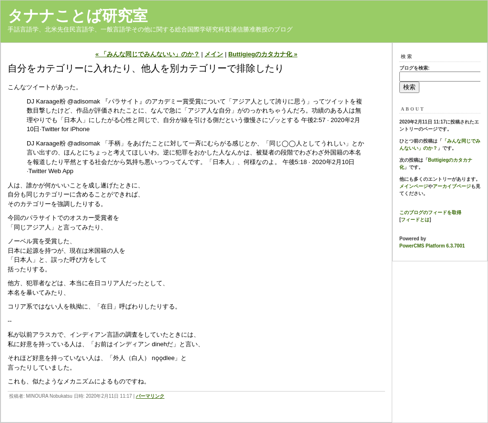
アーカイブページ (452, 186)
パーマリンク (150, 396)
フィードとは (415, 219)
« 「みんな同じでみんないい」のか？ (147, 54)
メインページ (413, 186)
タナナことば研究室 (78, 15)
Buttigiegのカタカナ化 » (262, 54)
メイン (213, 54)
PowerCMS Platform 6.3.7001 (432, 245)
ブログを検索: (414, 68)
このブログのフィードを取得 (430, 212)
